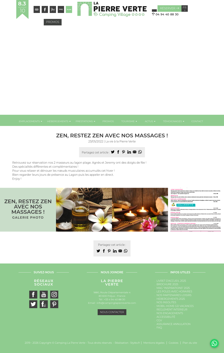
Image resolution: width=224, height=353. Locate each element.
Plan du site (190, 342)
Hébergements (59, 121)
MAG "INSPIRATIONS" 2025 (173, 288)
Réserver (169, 8)
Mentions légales (153, 342)
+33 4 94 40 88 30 (114, 299)
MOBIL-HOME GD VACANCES (175, 306)
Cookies (173, 342)
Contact (197, 121)
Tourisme (129, 121)
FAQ (159, 327)
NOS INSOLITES (166, 302)
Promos (52, 22)
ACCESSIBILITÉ (166, 316)
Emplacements (30, 121)
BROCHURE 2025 (167, 284)
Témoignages (173, 121)
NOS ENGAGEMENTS (170, 313)
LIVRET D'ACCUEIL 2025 (171, 280)
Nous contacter (112, 312)
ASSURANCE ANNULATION (174, 324)
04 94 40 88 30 (165, 14)
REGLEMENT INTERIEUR (172, 309)
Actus (150, 121)
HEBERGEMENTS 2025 (171, 298)
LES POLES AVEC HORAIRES (174, 291)
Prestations (85, 121)
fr (185, 8)
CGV (159, 320)
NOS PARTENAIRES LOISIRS (174, 295)
